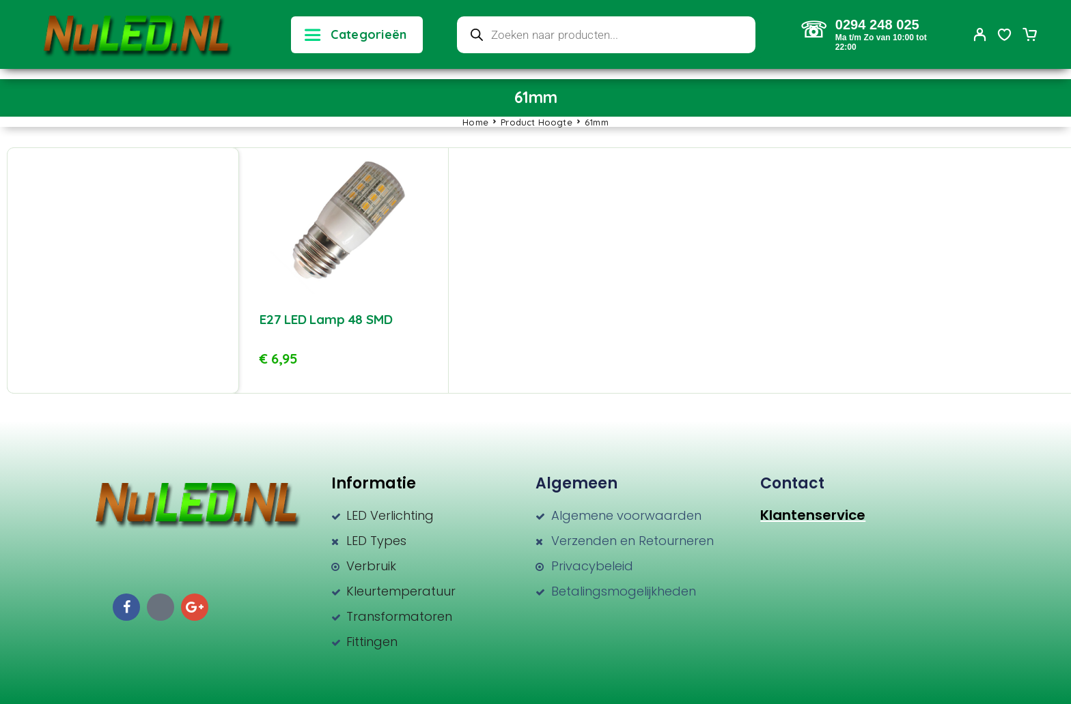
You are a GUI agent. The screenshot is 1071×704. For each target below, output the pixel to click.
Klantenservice (812, 515)
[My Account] (980, 34)
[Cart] (1029, 36)
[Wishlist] (1004, 36)
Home (475, 122)
